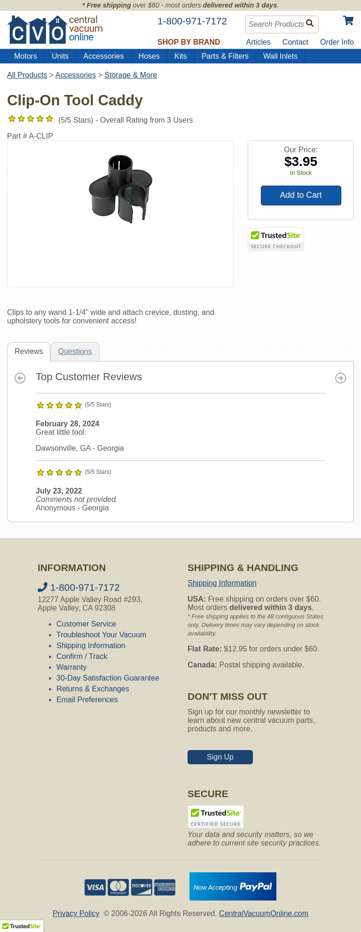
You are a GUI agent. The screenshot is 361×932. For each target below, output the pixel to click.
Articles (258, 42)
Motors (25, 56)
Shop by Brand (188, 42)
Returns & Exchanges (92, 689)
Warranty (71, 667)
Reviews (29, 351)
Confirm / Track (81, 656)
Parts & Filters (225, 56)
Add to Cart (301, 195)
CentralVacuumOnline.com (263, 913)
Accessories (103, 56)
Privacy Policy (76, 913)
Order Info (337, 42)
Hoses (149, 56)
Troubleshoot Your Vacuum (101, 635)
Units (60, 56)
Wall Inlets (280, 56)
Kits (180, 56)
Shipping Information (91, 646)
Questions (75, 351)
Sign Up (220, 757)
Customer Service (86, 624)
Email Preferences (87, 700)
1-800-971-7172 (79, 587)
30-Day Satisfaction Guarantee (107, 678)
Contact (295, 42)
